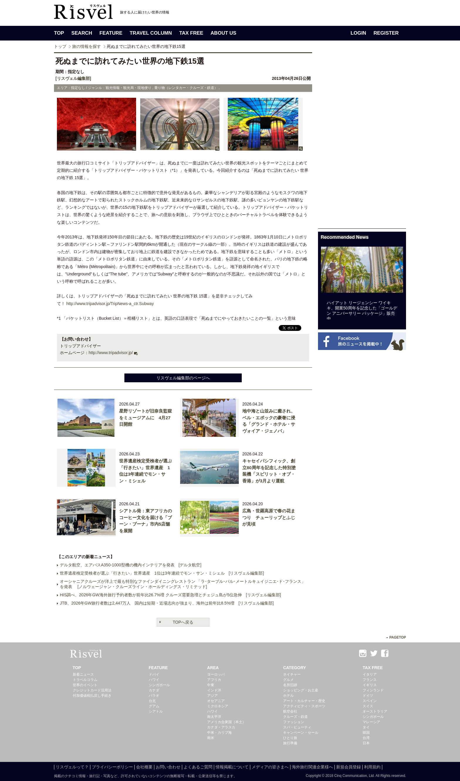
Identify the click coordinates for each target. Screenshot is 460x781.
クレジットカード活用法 (92, 690)
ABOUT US (223, 33)
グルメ (288, 680)
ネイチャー (292, 674)
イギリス (370, 685)
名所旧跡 (290, 685)
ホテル (288, 696)
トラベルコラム (85, 680)
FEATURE (110, 33)
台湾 (366, 738)
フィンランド (373, 690)
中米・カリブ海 (219, 732)
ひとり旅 (290, 738)
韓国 (366, 732)
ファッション (293, 722)
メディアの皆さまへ (270, 767)
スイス (368, 706)
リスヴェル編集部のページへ (183, 378)
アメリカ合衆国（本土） (226, 722)
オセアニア (216, 701)
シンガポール (159, 685)
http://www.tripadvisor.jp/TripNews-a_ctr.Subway (110, 303)
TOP (59, 33)
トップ (60, 46)
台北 (152, 701)
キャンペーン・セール (300, 732)
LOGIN (358, 33)
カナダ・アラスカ (221, 727)
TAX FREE (191, 33)
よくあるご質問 (198, 767)
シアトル (156, 711)
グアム (154, 706)
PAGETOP (397, 637)
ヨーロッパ (216, 674)
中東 (210, 685)
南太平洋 (214, 717)
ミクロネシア (217, 706)
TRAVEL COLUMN (151, 33)
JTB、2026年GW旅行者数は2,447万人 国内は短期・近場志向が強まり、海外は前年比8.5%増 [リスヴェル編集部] (167, 603)
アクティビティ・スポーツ (304, 706)
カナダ (154, 690)
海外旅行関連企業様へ (312, 767)
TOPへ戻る (183, 622)
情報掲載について (232, 767)
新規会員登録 (348, 767)
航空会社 (290, 711)
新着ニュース (83, 674)
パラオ (154, 696)
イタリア (370, 674)
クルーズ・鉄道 (295, 717)
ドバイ (154, 674)
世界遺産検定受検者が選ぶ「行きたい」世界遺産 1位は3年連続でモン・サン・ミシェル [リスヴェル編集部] (162, 573)
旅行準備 (290, 743)
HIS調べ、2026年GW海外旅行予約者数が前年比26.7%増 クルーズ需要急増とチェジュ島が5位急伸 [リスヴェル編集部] (170, 595)
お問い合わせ (168, 767)
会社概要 (144, 767)
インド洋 (214, 690)
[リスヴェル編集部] (73, 78)
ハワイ (154, 680)
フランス (370, 680)
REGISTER (386, 33)
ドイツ (368, 696)
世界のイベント (85, 685)
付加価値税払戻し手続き (92, 696)
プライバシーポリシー (112, 767)
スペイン (370, 701)
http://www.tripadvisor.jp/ (111, 352)
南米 (210, 738)
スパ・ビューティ (297, 727)
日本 (366, 743)
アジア (212, 696)
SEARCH (81, 33)
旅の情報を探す (86, 46)
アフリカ (214, 680)
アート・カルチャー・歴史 (304, 701)
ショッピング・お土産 (300, 690)
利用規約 (372, 767)
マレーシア (371, 722)
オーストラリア (375, 711)
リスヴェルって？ (72, 767)
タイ (366, 727)
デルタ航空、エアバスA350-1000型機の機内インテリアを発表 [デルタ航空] (130, 565)
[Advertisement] (362, 140)
